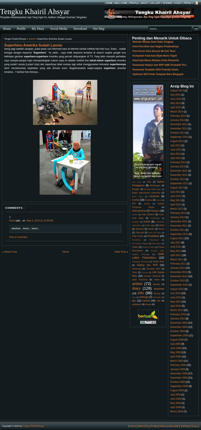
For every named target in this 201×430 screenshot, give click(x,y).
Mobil (161, 225)
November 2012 (178, 175)
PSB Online (137, 236)
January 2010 (177, 318)
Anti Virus (136, 182)
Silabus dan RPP (147, 265)
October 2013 (177, 132)
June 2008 (176, 398)
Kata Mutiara (148, 214)
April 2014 (175, 107)
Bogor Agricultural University (146, 192)
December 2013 (178, 124)
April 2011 (175, 255)
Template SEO (153, 268)
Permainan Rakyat (140, 243)
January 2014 (177, 120)
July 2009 (175, 344)
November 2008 (178, 377)
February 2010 (178, 314)
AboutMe (173, 426)
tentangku (157, 297)
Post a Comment (18, 237)
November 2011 (178, 225)
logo (134, 297)
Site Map (99, 28)
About (144, 3)
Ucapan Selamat (152, 276)
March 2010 (176, 310)
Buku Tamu (137, 196)
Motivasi (140, 229)
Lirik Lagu (150, 225)
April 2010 (175, 305)
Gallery (155, 3)
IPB (133, 203)
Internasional (139, 210)
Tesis (134, 272)
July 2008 (175, 394)
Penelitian (136, 240)
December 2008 (178, 373)
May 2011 (175, 251)
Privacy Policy (148, 247)
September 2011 (179, 234)
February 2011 (178, 263)
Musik (161, 229)
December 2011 (178, 221)
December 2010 (178, 272)
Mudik (151, 229)
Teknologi (136, 268)
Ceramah (154, 196)
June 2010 (176, 297)
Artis (149, 182)
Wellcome (121, 3)
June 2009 (176, 348)
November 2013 (178, 128)
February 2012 (178, 213)
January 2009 (177, 369)
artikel (32, 39)
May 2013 (175, 153)
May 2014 (175, 103)
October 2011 (177, 229)
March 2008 (176, 411)
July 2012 (175, 191)
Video (157, 279)
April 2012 (175, 204)
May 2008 (175, 403)
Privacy (188, 3)
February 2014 (178, 115)
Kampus (154, 210)
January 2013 (177, 166)
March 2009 (176, 360)
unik (158, 300)
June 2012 (176, 196)
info (140, 293)
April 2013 (175, 158)
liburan (157, 293)
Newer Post (10, 251)
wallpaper (136, 304)
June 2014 (176, 99)
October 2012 (177, 179)
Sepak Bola (158, 261)
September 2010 (179, 284)
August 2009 (177, 339)
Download (80, 28)
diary (136, 288)
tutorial (146, 300)
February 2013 (178, 162)
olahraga (144, 297)
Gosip (158, 200)
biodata (156, 284)
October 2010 (177, 280)
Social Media (58, 28)
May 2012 (175, 200)
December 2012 (178, 170)
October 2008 (177, 382)
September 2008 (179, 386)
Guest (178, 3)
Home (109, 3)
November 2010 (178, 276)
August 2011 (177, 238)
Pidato (135, 247)
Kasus (134, 214)
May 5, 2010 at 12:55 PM (40, 220)
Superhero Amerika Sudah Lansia (33, 45)
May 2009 (175, 352)
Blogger (135, 189)
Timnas (145, 272)
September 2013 (179, 137)
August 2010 (177, 289)
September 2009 (179, 335)
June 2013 (176, 149)
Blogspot (148, 189)
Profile (134, 3)
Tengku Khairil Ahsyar (35, 11)
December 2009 (178, 322)
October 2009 (177, 331)
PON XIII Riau (154, 232)
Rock (12, 220)
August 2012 (177, 187)
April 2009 (175, 356)
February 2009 (178, 365)
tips (134, 300)
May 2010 (175, 301)
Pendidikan (153, 236)
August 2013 (177, 141)
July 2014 (175, 94)
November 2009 (178, 327)
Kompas (135, 222)
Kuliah (147, 221)
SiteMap (167, 3)
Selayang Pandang (140, 261)
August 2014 (177, 90)
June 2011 (176, 246)
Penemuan (154, 240)
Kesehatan (155, 218)
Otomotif (140, 232)
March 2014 (176, 111)
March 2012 (176, 208)
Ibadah (147, 204)
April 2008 (175, 407)
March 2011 (176, 259)
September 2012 (179, 183)
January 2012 (177, 217)
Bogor (158, 189)
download (159, 288)
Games (148, 200)
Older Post (120, 251)
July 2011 (175, 242)
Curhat (135, 200)
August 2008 (177, 390)
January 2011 (177, 267)
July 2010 (175, 293)
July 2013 (175, 145)
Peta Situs (156, 243)
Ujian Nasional (140, 279)
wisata (148, 304)
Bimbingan (155, 185)
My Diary (38, 28)
